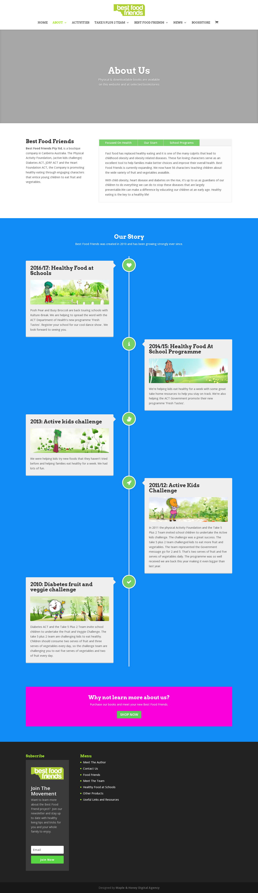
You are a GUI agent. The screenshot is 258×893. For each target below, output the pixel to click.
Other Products (93, 793)
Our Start (150, 143)
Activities (80, 22)
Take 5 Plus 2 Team (110, 22)
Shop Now (129, 714)
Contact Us (90, 768)
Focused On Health (118, 143)
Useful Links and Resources (101, 799)
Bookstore (201, 22)
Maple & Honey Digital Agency (138, 888)
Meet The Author (94, 762)
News (178, 22)
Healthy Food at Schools (99, 787)
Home (43, 22)
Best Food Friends (149, 22)
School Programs (182, 143)
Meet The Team (93, 781)
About (58, 22)
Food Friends (91, 775)
